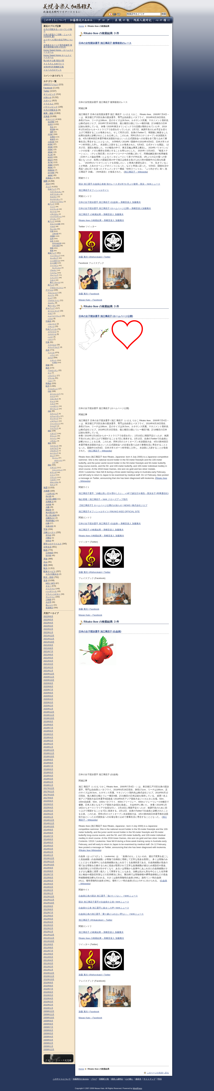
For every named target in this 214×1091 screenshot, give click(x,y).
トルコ (52, 404)
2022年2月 (48, 629)
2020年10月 (48, 680)
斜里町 (50, 144)
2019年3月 (48, 741)
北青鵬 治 (50, 502)
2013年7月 (48, 874)
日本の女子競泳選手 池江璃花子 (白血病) (100, 631)
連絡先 (138, 1079)
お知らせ (47, 97)
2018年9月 (48, 760)
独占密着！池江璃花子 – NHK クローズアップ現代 (103, 499)
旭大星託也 (50, 512)
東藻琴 (52, 139)
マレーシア (54, 275)
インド (52, 206)
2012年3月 (48, 925)
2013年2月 (48, 890)
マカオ (52, 226)
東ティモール (55, 282)
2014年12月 (48, 820)
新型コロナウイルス (52, 544)
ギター (48, 586)
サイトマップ (149, 1079)
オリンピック (49, 94)
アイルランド (53, 389)
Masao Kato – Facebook (90, 300)
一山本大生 (50, 494)
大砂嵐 (48, 504)
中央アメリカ (51, 329)
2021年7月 (48, 651)
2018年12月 (48, 750)
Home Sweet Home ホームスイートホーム (57, 56)
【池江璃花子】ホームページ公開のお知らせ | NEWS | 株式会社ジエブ (113, 505)
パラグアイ (52, 376)
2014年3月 (48, 849)
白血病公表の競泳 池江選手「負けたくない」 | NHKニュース (108, 896)
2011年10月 (48, 941)
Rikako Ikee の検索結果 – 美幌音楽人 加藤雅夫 (101, 220)
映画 (45, 550)
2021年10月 (48, 642)
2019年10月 (48, 718)
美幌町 (50, 165)
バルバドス (52, 324)
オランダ (53, 472)
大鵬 (47, 507)
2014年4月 (48, 846)
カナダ (50, 357)
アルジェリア (53, 293)
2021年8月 (48, 648)
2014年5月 (48, 842)
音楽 (45, 580)
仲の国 (48, 496)
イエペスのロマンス (52, 70)
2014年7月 (48, 836)
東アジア (51, 221)
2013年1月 (48, 893)
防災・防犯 (48, 577)
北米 (47, 350)
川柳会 (48, 538)
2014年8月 (48, 833)
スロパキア (54, 399)
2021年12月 (48, 635)
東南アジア (52, 253)
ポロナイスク (58, 460)
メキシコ (51, 326)
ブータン (53, 219)
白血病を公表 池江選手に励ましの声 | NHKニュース (104, 908)
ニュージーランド (54, 316)
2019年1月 (48, 747)
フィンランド (55, 423)
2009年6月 (48, 1030)
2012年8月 (48, 909)
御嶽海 (48, 510)
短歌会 (48, 541)
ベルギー (53, 480)
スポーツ (47, 100)
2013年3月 (48, 887)
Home (81, 26)
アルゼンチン (53, 370)
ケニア (50, 298)
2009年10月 (48, 1017)
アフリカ (49, 290)
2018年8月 (48, 763)
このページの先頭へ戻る (158, 1073)
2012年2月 (48, 928)
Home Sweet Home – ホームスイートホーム (58, 51)
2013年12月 (48, 858)
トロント (53, 360)
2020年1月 (48, 709)
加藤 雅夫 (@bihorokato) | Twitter (95, 257)
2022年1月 (48, 632)
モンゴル (53, 229)
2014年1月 (48, 855)
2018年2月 (48, 782)
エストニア (54, 414)
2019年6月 (48, 731)
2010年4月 (48, 998)
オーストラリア (54, 311)
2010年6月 (48, 992)
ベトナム (53, 273)
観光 (45, 568)
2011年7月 (48, 951)
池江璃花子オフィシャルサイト (94, 190)
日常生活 (47, 547)
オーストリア (55, 394)
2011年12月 (48, 935)
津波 (45, 559)
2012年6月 (48, 916)
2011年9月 (48, 944)
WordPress (137, 1088)
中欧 (49, 391)
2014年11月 (48, 823)
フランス (53, 477)
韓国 (51, 248)
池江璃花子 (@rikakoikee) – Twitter (95, 920)
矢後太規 (49, 526)
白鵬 (47, 523)
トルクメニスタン (56, 201)
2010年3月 (48, 1001)
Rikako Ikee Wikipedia (90, 850)
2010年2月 (48, 1005)
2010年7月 (48, 989)
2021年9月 (48, 645)
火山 (45, 562)
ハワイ (52, 355)
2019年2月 (48, 744)
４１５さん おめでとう (53, 64)
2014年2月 (48, 852)
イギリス (53, 467)
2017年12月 (48, 788)
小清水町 (51, 142)
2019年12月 (48, 712)
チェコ (52, 401)
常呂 (51, 127)
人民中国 (55, 233)
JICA (48, 184)
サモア (50, 313)
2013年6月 (48, 877)
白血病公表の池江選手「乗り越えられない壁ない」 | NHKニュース (111, 914)
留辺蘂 (52, 129)
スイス (52, 396)
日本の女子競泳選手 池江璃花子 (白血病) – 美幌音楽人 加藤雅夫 (110, 202)
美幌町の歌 (104, 1079)
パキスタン (54, 214)
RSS (159, 1079)
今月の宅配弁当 (50, 110)
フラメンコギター (53, 594)
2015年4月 (48, 807)
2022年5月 (48, 619)
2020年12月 (48, 674)
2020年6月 (48, 693)
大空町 (50, 134)
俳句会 (48, 535)
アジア (48, 187)
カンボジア (54, 258)
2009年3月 (48, 1040)
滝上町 (50, 155)
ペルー (50, 381)
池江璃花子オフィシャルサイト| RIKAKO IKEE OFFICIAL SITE (109, 511)
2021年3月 (48, 664)
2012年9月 (48, 906)
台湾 (51, 238)
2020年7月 (48, 689)
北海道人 (49, 178)
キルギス (53, 197)
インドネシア (55, 255)
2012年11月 (48, 900)
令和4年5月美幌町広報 (53, 67)
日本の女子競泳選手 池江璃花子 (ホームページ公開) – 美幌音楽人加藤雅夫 (115, 208)
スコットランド (57, 470)
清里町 (50, 149)
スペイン (53, 438)
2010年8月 (48, 986)
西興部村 (51, 170)
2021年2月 (48, 667)
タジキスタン (55, 199)
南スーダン (52, 305)
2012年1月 (48, 931)
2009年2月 (48, 1043)
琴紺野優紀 (50, 521)
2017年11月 (48, 791)
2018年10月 (48, 756)
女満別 (52, 137)
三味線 (48, 599)
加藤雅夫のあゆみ (81, 1079)
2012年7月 (48, 912)
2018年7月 (48, 766)
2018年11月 (48, 753)
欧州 (47, 386)
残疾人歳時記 (117, 1079)
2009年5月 (48, 1033)
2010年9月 (48, 982)
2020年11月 (48, 677)
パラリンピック (50, 107)
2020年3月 (48, 702)
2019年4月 (48, 737)
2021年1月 (48, 670)
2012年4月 (48, 922)
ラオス (52, 280)
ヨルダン (51, 303)
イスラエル (52, 345)
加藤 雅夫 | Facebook (89, 293)
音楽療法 (49, 608)
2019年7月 (48, 728)
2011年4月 (48, 960)
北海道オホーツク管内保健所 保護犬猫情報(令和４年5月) (57, 46)
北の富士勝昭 (51, 499)
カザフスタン (55, 194)
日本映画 (49, 553)
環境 (45, 565)
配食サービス (49, 571)
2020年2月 (48, 705)
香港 (51, 250)
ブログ (94, 1079)
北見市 (50, 124)
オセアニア (50, 308)
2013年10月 (48, 865)
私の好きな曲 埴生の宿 (53, 60)
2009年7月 (48, 1027)
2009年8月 (48, 1024)
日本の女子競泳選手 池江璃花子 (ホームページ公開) (106, 316)
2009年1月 (48, 1046)
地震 (45, 487)
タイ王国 (53, 263)
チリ (49, 373)
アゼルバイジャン (56, 287)
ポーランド (54, 409)
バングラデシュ (56, 216)
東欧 (49, 443)
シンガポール (55, 260)
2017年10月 (48, 795)
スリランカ (54, 209)
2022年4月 (48, 623)
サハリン (55, 458)
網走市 (50, 160)
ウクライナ (54, 446)
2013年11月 (48, 861)
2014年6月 (48, 839)
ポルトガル (54, 482)
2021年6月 (48, 654)
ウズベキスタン (56, 192)
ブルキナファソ (54, 300)
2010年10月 (48, 979)
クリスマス (50, 589)
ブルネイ (53, 270)
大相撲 (46, 491)
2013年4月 (48, 884)
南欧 (49, 431)
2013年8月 (48, 871)
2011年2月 (48, 966)
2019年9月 (48, 721)
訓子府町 (51, 173)
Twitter (46, 91)
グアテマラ (52, 332)
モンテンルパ (56, 268)
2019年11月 (48, 715)
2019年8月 (48, 724)
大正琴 (48, 602)
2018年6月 (48, 769)
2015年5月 (48, 804)
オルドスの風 (55, 224)
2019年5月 (48, 734)
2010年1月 (48, 1008)
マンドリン (50, 597)
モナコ (52, 485)
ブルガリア (54, 451)
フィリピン (54, 265)
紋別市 (50, 157)
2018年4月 (48, 776)
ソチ (53, 462)
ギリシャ (53, 436)
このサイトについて (62, 1079)
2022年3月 (48, 626)
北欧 (49, 411)
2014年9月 (48, 830)
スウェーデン (55, 416)
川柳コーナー (49, 532)
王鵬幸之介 (50, 518)
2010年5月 (48, 995)
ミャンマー (54, 277)
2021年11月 (48, 639)
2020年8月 (48, 686)
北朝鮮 (52, 236)
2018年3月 (48, 779)
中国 (51, 231)
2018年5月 (48, 772)
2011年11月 (48, 938)
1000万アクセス (50, 84)
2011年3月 (48, 963)
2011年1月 (48, 970)
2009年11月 (48, 1014)
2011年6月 (48, 954)
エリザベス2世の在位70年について (58, 41)
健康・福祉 (48, 113)
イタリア (53, 433)
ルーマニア (54, 453)
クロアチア (54, 448)
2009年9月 (48, 1021)
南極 (47, 365)
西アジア (51, 285)
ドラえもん (48, 104)
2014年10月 (48, 826)
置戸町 (50, 162)
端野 (51, 132)
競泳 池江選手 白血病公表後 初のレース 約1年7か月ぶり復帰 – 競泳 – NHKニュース (119, 184)
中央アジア (52, 189)
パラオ (50, 318)
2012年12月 (48, 896)
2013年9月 (48, 868)
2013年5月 (48, 881)
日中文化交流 (56, 243)
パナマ (50, 339)
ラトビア (53, 426)
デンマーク (54, 418)
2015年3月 (48, 811)
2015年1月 (48, 817)
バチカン (53, 441)
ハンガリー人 (51, 591)
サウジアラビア (54, 347)
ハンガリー (54, 406)
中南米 (48, 321)
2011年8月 (48, 947)
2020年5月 (48, 696)
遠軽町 (50, 175)
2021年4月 (48, 661)
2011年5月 (48, 957)
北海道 (46, 116)
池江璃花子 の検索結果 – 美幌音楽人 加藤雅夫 (101, 214)
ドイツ (52, 475)
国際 (45, 181)
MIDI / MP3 (50, 583)
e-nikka (54, 362)
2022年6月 (48, 616)
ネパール (53, 211)
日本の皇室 (56, 245)
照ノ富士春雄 (51, 515)
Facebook (47, 88)
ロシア (52, 456)
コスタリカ (52, 334)
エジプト (51, 295)
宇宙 (45, 529)
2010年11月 (48, 976)
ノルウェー (54, 421)
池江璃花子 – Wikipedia (135, 172)
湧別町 (50, 152)
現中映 (48, 555)
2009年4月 (48, 1036)
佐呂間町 (51, 122)
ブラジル (51, 378)
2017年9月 (48, 798)
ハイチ (50, 337)
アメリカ (51, 352)
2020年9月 (48, 683)
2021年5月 (48, 658)
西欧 (49, 465)
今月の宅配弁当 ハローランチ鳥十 (57, 30)
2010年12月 (48, 973)
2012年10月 (48, 903)
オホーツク (50, 119)
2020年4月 (48, 699)
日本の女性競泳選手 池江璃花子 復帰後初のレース (105, 43)
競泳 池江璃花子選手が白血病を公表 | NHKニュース (104, 902)
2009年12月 (48, 1011)
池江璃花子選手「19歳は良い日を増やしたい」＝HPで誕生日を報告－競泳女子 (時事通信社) (124, 493)
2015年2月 (48, 814)
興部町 (50, 167)
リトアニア (54, 428)
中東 (47, 342)
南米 (47, 368)
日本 (51, 241)
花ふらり (49, 605)
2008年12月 (48, 1049)
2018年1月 (48, 785)
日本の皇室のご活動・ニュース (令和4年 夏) (57, 35)
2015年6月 (48, 801)
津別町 (50, 147)
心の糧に (129, 1079)
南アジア (51, 204)
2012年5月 (48, 919)
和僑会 (48, 383)
